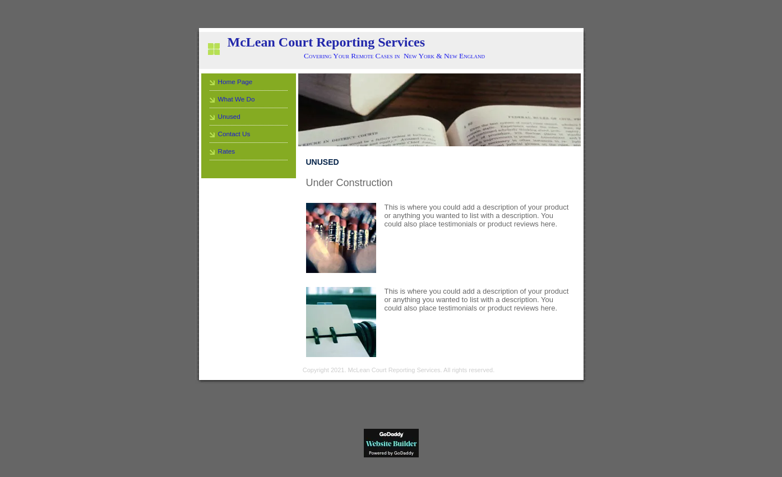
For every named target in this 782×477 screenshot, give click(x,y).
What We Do (236, 99)
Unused (229, 116)
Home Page (235, 81)
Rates (226, 151)
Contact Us (234, 133)
